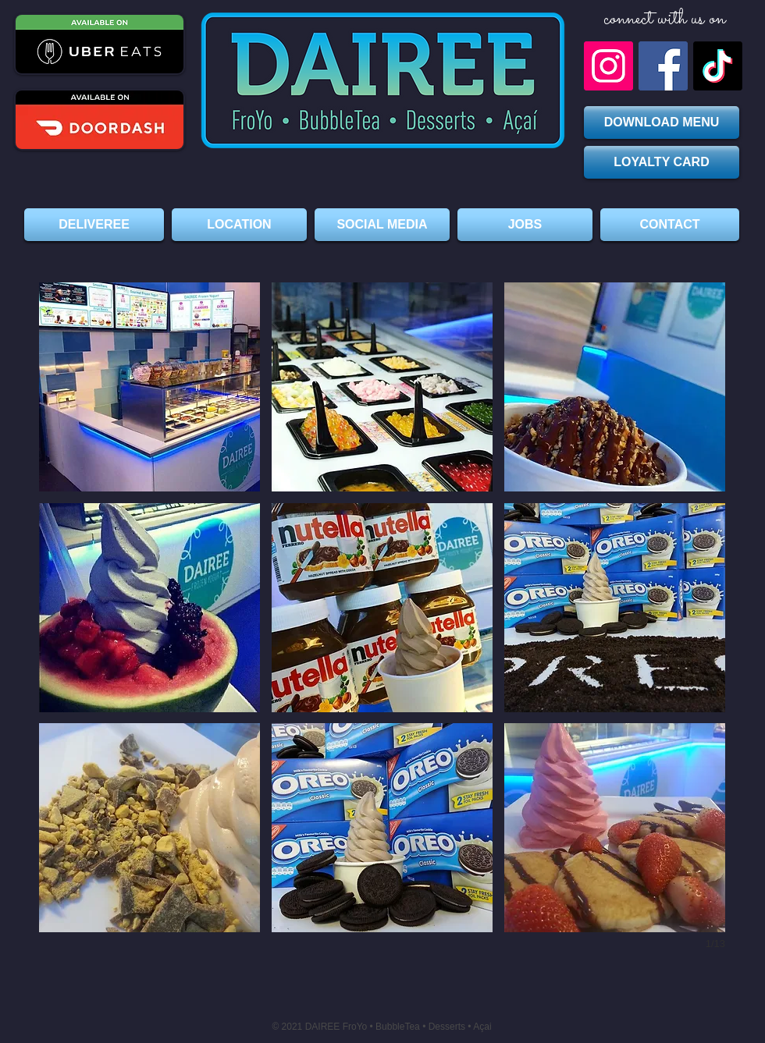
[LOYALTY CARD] (661, 162)
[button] (149, 386)
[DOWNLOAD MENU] (661, 122)
